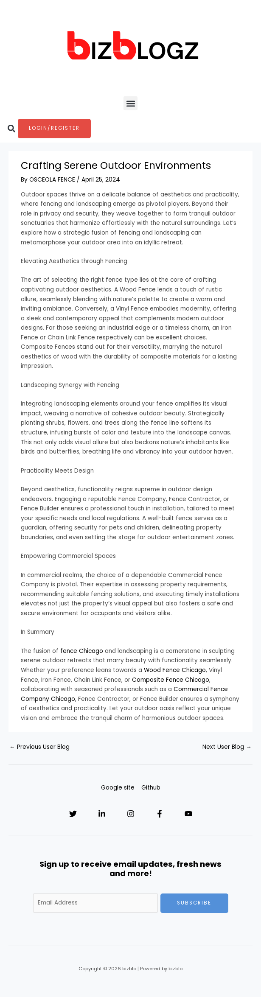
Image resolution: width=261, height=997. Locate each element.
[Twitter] (73, 814)
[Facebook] (159, 814)
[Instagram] (131, 814)
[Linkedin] (102, 814)
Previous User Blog (39, 747)
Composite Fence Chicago (170, 680)
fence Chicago (81, 651)
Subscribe (194, 902)
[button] (130, 103)
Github (150, 788)
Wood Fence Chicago (175, 670)
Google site (118, 788)
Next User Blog (227, 747)
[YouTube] (188, 814)
